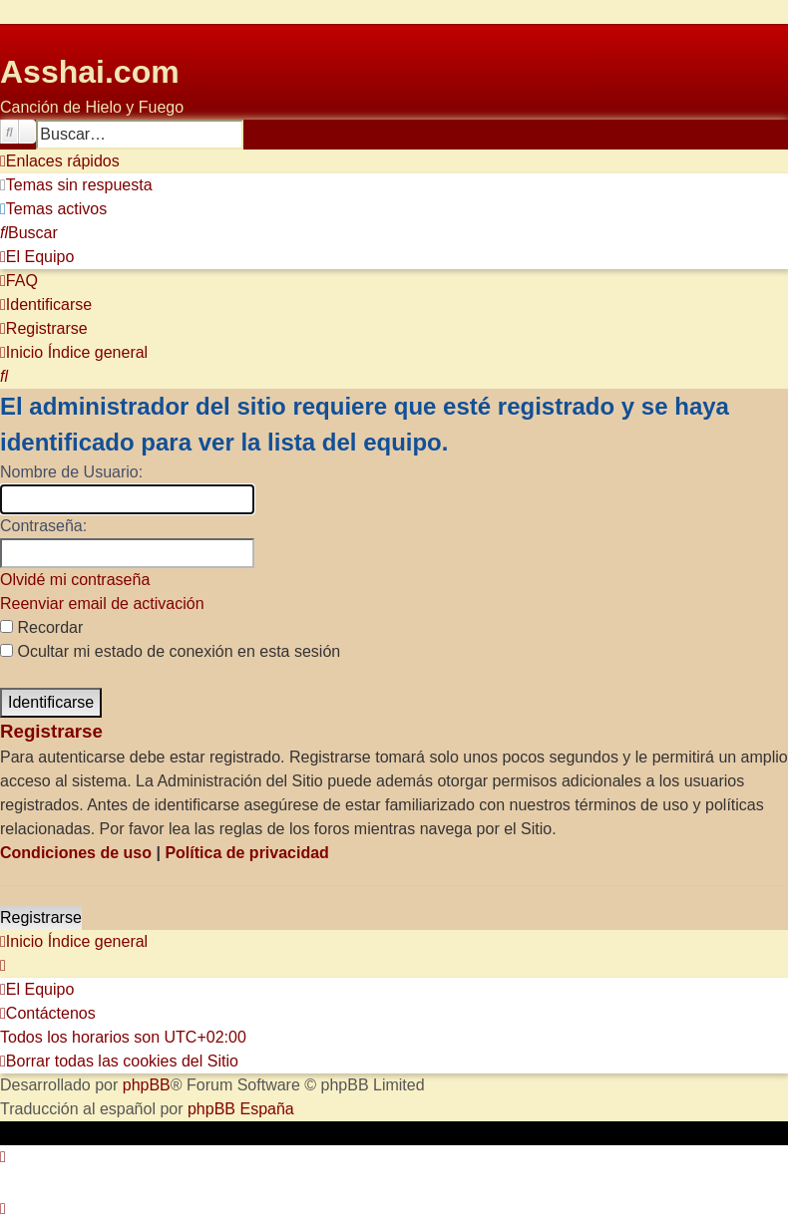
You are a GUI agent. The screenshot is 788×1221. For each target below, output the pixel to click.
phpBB (147, 1084)
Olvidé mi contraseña (75, 579)
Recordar (41, 627)
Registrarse (41, 917)
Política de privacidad (247, 852)
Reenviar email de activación (102, 603)
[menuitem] (76, 185)
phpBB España (241, 1108)
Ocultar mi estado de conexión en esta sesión (170, 651)
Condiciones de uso (76, 852)
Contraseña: (43, 525)
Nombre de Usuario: (71, 471)
